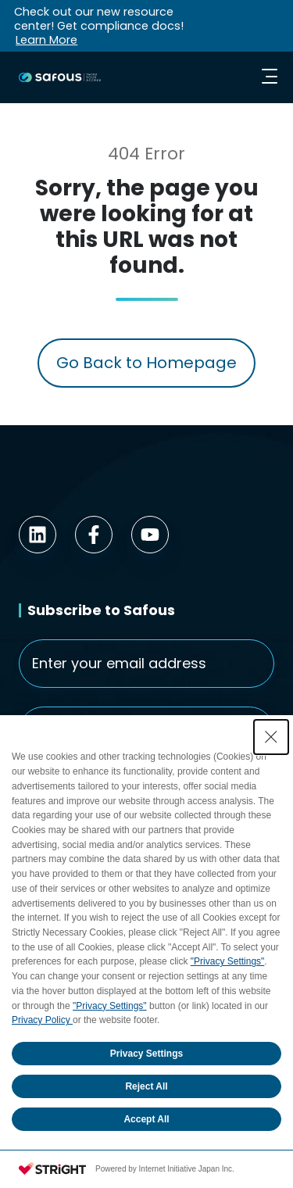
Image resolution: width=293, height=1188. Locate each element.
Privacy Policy (42, 1019)
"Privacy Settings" (228, 961)
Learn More (46, 40)
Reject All (146, 1086)
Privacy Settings (146, 1053)
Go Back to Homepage (146, 363)
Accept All (146, 1119)
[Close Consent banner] (271, 737)
